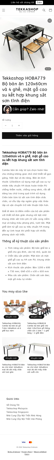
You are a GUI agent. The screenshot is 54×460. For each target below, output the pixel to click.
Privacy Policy (27, 452)
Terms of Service (14, 452)
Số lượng (6, 120)
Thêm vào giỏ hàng (27, 135)
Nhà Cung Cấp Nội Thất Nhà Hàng (23, 415)
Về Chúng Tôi (12, 405)
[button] (3, 10)
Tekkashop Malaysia (17, 408)
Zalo (39, 2)
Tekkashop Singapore (17, 412)
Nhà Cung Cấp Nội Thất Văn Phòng (24, 419)
